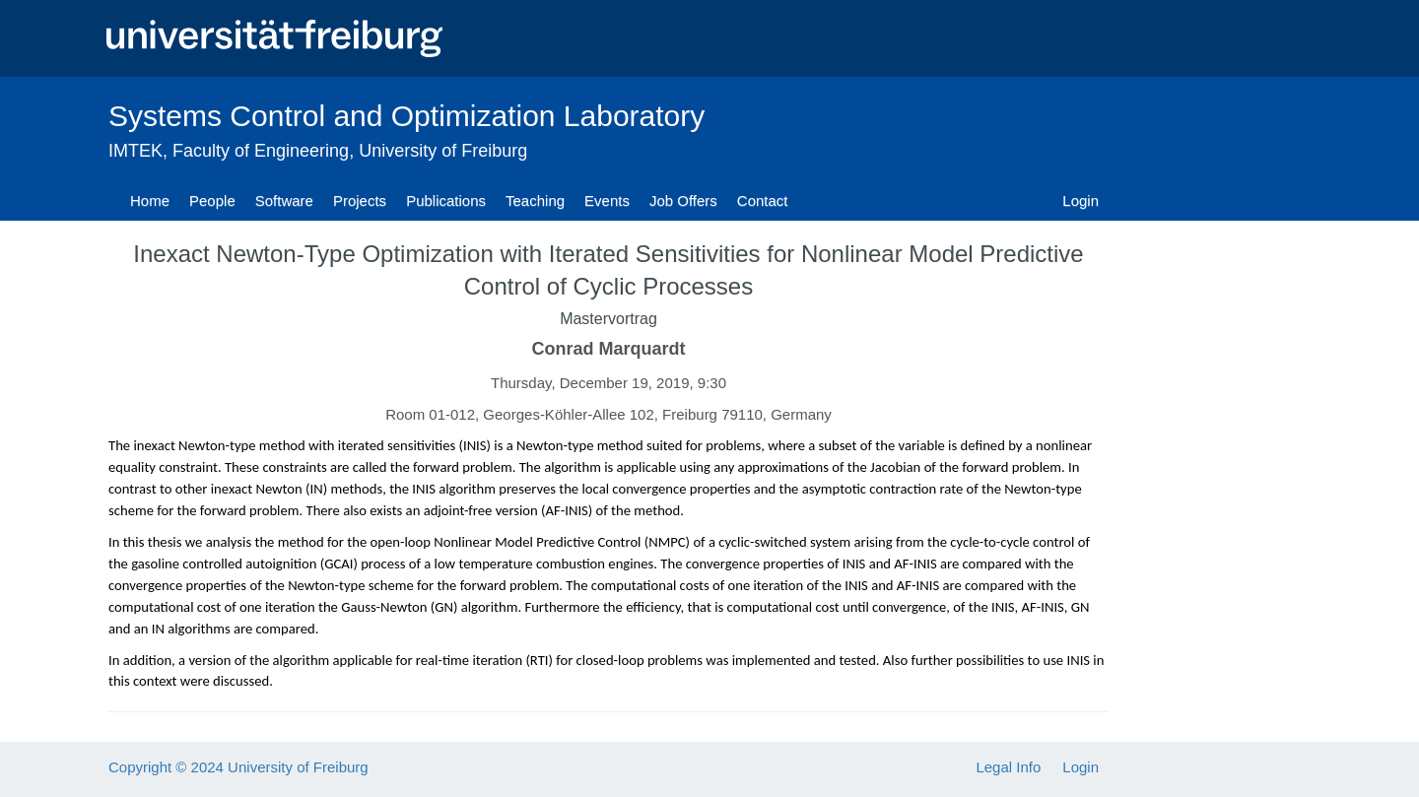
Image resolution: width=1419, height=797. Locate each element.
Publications (446, 200)
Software (284, 200)
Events (607, 200)
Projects (359, 200)
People (212, 200)
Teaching (535, 200)
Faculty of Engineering (260, 151)
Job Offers (683, 200)
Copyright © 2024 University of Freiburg (238, 767)
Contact (762, 200)
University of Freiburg (443, 151)
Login (1080, 200)
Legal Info (1008, 767)
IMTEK (135, 151)
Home (149, 200)
